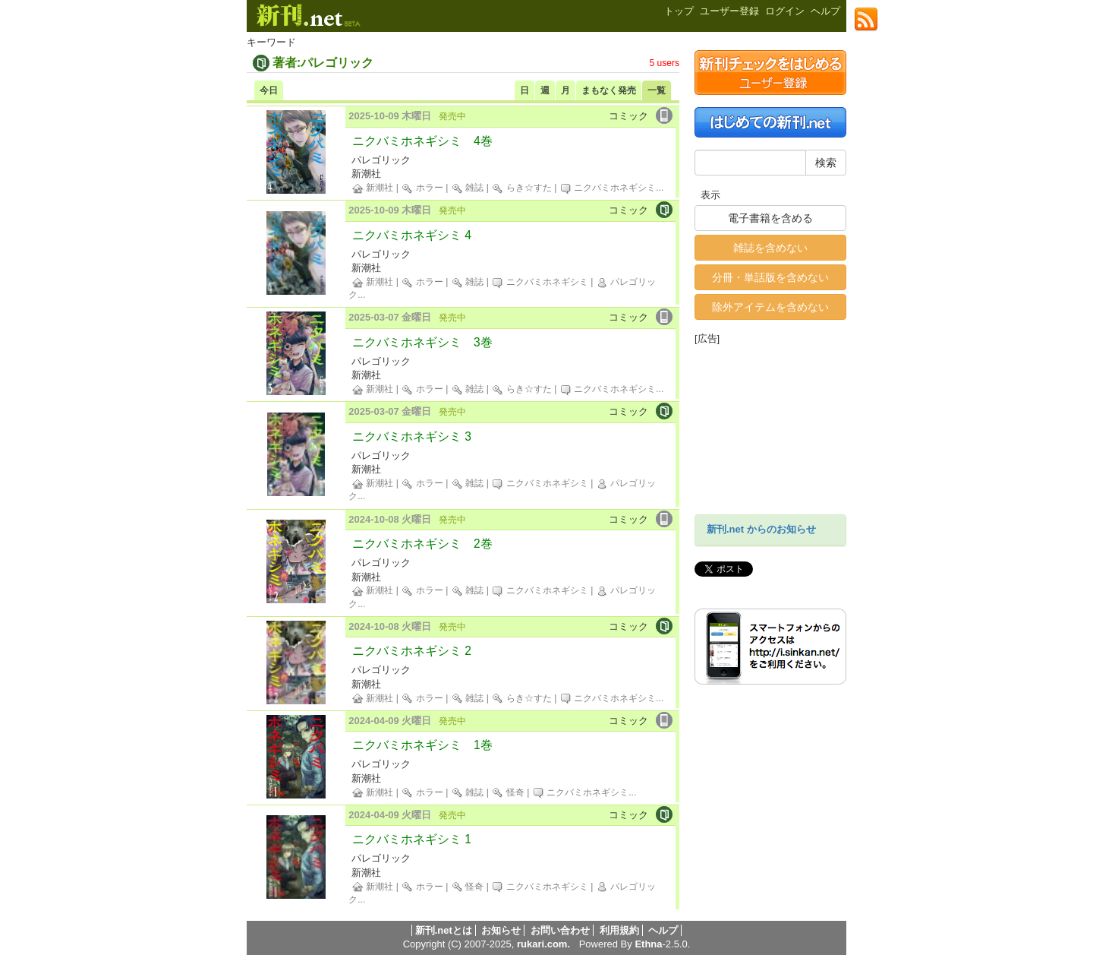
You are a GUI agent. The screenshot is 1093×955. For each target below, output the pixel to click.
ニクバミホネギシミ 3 (411, 436)
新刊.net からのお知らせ (761, 529)
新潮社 (372, 187)
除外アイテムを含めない (770, 307)
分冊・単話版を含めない (770, 277)
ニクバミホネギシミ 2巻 (422, 543)
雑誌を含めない (770, 248)
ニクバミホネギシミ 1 (411, 839)
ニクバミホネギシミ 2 (411, 650)
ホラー (422, 187)
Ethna (648, 944)
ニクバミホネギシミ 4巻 (422, 140)
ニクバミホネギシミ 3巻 (422, 342)
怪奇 (507, 792)
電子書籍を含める (770, 218)
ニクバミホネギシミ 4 (411, 235)
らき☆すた (521, 187)
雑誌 (467, 187)
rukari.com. (543, 944)
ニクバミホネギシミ (607, 187)
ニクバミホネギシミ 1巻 (422, 744)
